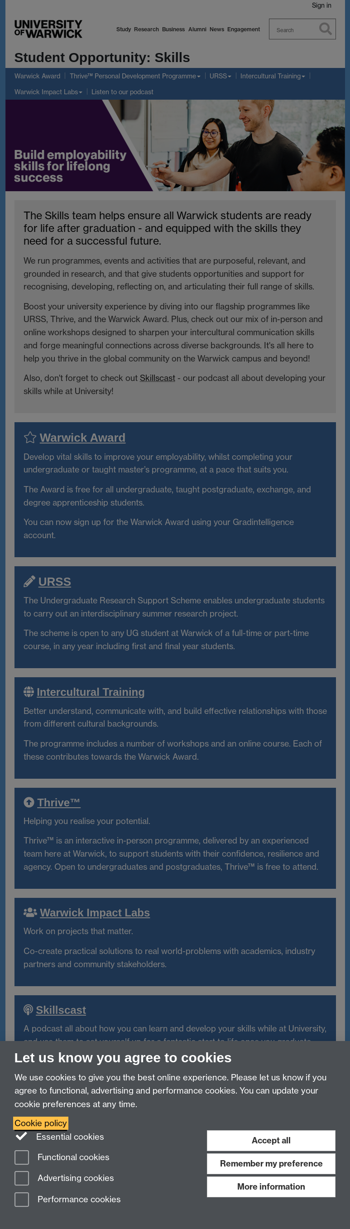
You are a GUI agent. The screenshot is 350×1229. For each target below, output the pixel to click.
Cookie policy (40, 1123)
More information (271, 1186)
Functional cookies (62, 1158)
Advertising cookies (64, 1179)
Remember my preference (271, 1163)
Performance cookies (67, 1200)
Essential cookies (59, 1136)
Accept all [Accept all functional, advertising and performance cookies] (271, 1140)
